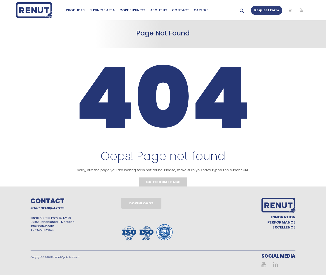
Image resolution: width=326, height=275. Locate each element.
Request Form (266, 10)
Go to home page (163, 182)
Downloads (141, 203)
